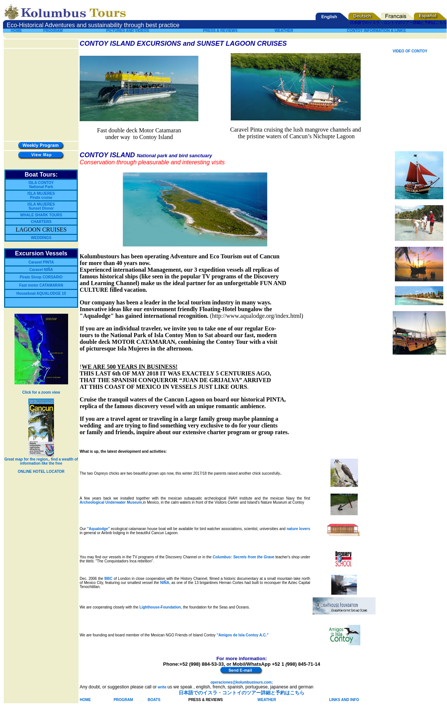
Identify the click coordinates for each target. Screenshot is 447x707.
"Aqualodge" (98, 529)
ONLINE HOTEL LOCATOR (41, 471)
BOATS (154, 700)
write (162, 687)
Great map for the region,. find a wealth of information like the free (41, 461)
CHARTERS (41, 222)
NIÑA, (165, 583)
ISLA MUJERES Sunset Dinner (41, 206)
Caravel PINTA (41, 262)
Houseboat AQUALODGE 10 (41, 293)
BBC (109, 579)
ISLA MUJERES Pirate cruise (41, 195)
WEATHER (267, 700)
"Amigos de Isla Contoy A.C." (243, 635)
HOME (16, 31)
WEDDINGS (41, 238)
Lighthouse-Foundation (160, 607)
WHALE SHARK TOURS (41, 215)
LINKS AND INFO (344, 700)
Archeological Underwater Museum (111, 502)
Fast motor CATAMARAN (41, 285)
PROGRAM (53, 31)
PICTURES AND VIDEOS (127, 31)
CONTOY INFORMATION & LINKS (376, 31)
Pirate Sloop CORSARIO (41, 277)
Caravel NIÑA (41, 270)
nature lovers (298, 529)
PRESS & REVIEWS (220, 31)
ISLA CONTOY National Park (41, 185)
